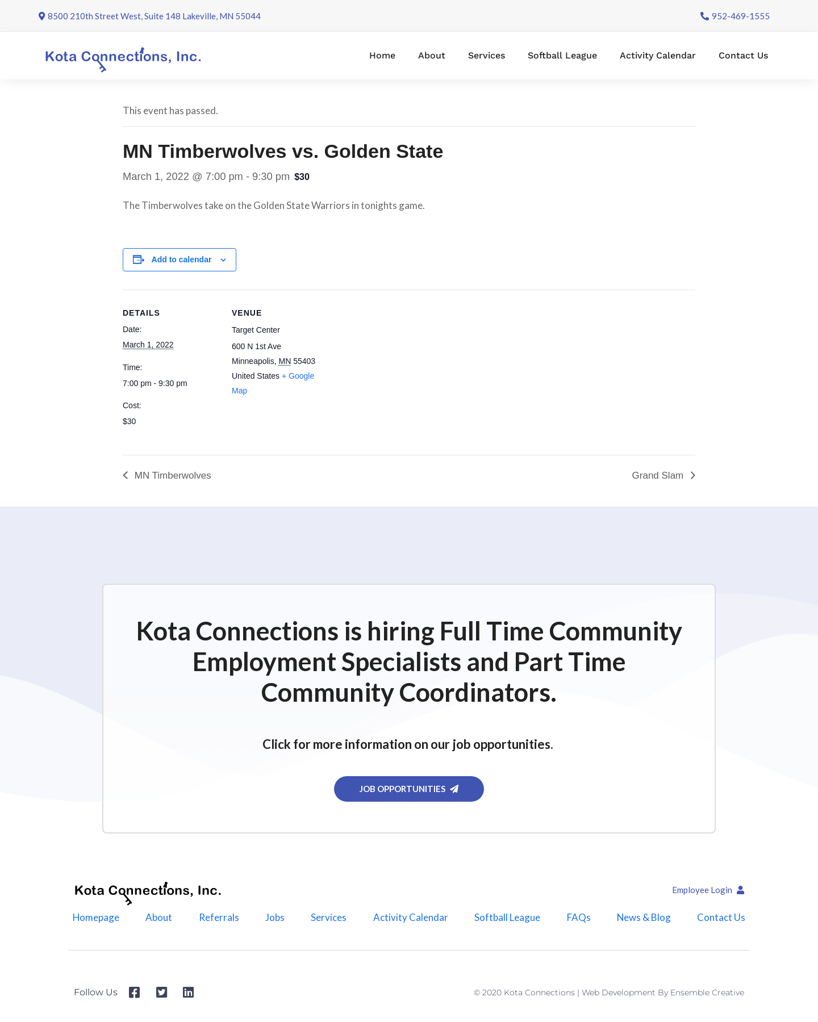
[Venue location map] (401, 368)
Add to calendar (182, 259)
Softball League (562, 55)
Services (486, 55)
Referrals (219, 917)
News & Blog (644, 917)
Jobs (275, 917)
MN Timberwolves (171, 475)
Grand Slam (659, 475)
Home (382, 55)
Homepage (95, 917)
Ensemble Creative (707, 993)
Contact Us (743, 55)
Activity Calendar (658, 55)
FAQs (578, 917)
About (431, 55)
